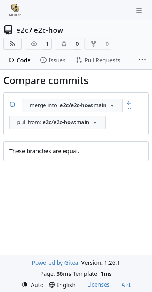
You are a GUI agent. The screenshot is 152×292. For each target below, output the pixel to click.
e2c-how (48, 30)
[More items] (142, 60)
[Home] (15, 10)
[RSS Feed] (12, 44)
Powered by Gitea (55, 262)
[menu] (32, 285)
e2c (22, 30)
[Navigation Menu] (140, 10)
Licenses (98, 284)
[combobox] (72, 105)
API (126, 284)
